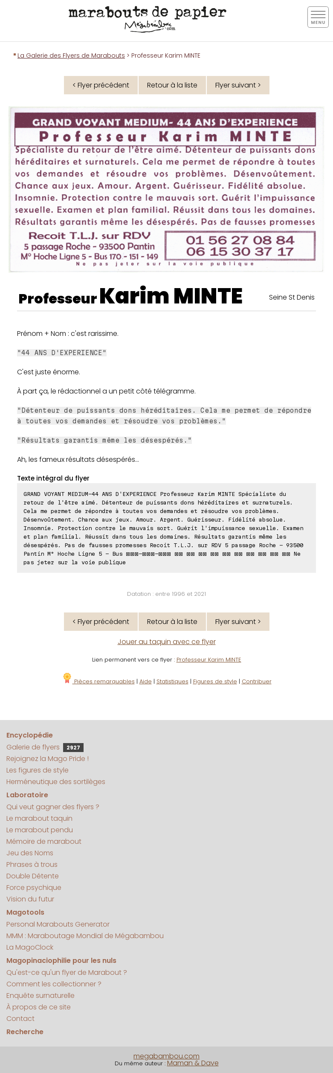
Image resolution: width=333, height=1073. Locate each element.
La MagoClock (29, 947)
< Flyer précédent (100, 85)
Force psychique (33, 887)
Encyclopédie (29, 735)
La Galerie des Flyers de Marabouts (71, 55)
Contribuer (257, 681)
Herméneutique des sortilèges (55, 782)
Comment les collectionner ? (53, 984)
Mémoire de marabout (43, 841)
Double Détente (32, 876)
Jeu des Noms (29, 853)
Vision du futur (30, 899)
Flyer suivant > (238, 85)
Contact (20, 1018)
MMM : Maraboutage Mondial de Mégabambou (85, 936)
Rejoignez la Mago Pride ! (47, 759)
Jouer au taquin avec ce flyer (167, 642)
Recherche (24, 1032)
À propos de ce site (38, 1007)
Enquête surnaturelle (40, 995)
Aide (145, 681)
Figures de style (215, 681)
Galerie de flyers (45, 747)
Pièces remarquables (98, 681)
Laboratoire (27, 795)
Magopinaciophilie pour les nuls (61, 960)
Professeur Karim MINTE (209, 660)
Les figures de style (37, 770)
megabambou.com (166, 1056)
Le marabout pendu (39, 830)
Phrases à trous (32, 864)
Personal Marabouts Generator (58, 924)
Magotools (25, 912)
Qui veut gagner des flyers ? (52, 807)
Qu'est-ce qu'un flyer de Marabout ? (66, 972)
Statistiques (172, 681)
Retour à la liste (172, 85)
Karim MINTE (171, 296)
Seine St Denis (292, 297)
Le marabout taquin (39, 818)
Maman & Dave (193, 1063)
